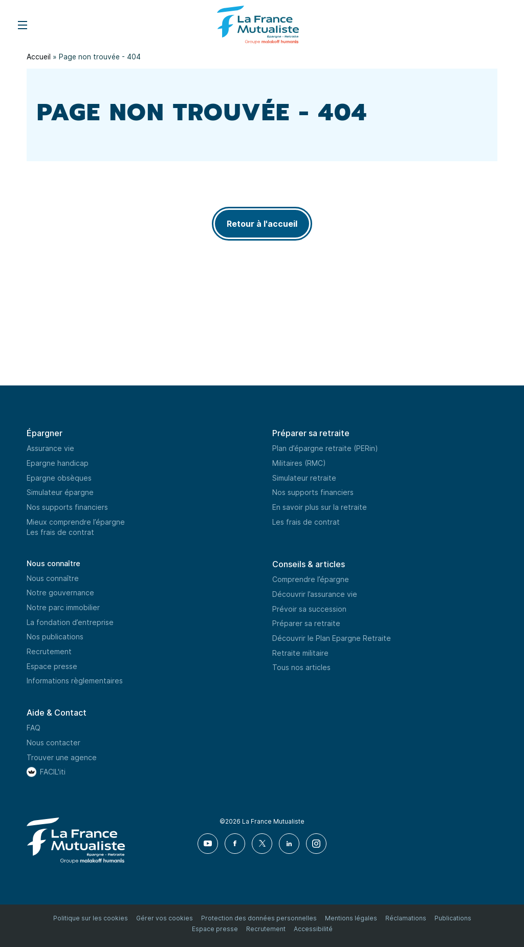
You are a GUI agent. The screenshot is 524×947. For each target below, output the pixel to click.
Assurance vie (50, 448)
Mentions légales (351, 918)
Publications (452, 918)
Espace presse (52, 666)
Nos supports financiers (67, 507)
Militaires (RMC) (299, 463)
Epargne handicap (58, 463)
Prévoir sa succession (309, 609)
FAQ (33, 727)
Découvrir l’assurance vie (314, 594)
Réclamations (405, 918)
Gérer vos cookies (164, 918)
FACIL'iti (53, 771)
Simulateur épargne (60, 492)
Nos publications (55, 636)
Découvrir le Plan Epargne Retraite (331, 638)
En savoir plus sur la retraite (319, 507)
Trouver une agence (62, 757)
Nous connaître (53, 563)
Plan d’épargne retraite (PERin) (325, 448)
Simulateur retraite (304, 478)
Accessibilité (313, 929)
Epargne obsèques (59, 478)
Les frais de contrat (60, 532)
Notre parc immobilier (63, 607)
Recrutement (49, 651)
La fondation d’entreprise (70, 622)
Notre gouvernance (60, 592)
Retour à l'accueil (262, 224)
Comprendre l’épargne (310, 579)
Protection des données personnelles (259, 918)
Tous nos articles (301, 667)
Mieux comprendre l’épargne (76, 522)
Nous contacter (53, 742)
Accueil (39, 56)
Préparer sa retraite (306, 623)
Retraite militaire (300, 653)
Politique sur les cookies (90, 918)
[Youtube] (208, 843)
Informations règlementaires (75, 681)
